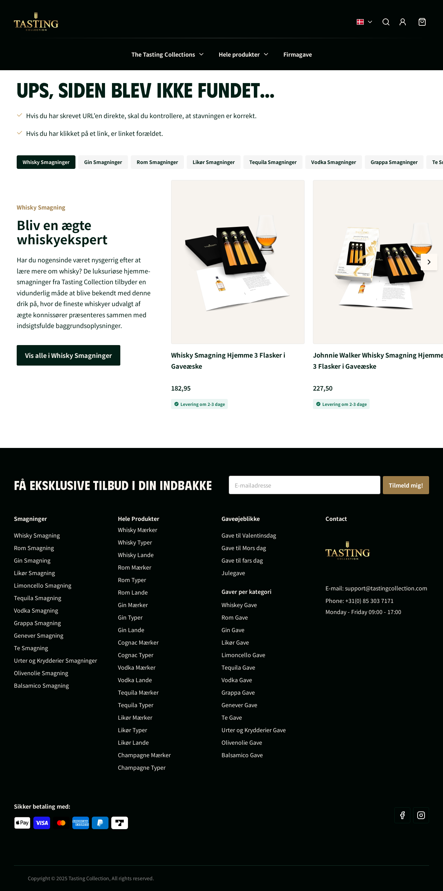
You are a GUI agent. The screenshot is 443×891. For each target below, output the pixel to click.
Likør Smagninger (214, 161)
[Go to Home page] (36, 22)
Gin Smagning (32, 560)
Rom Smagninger (157, 161)
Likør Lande (133, 742)
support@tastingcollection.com (386, 588)
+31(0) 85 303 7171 (369, 600)
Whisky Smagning (37, 535)
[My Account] (402, 22)
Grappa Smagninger (394, 161)
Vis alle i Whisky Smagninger (68, 355)
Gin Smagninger (103, 161)
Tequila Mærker (138, 692)
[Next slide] (429, 262)
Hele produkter (239, 54)
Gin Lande (131, 630)
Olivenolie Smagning (41, 673)
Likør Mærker (135, 717)
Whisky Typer (135, 542)
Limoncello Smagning (42, 585)
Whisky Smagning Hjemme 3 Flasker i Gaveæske (228, 360)
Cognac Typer (135, 655)
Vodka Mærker (136, 667)
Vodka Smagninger (333, 161)
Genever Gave (239, 705)
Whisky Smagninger (46, 161)
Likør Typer (132, 730)
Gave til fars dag (242, 560)
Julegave (233, 573)
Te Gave (232, 717)
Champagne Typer (142, 767)
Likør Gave (235, 642)
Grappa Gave (238, 692)
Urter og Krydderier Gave (254, 730)
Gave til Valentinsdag (249, 535)
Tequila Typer (135, 705)
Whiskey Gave (239, 604)
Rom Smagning (34, 547)
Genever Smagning (38, 635)
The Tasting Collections (163, 54)
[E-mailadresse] (304, 485)
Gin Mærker (133, 604)
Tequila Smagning (37, 598)
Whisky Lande (136, 554)
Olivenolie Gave (242, 742)
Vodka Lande (135, 680)
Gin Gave (233, 630)
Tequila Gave (238, 667)
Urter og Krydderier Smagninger (55, 660)
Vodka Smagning (36, 610)
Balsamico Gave (242, 755)
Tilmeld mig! (406, 485)
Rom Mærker (134, 567)
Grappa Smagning (37, 623)
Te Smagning (31, 648)
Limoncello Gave (243, 655)
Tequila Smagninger (273, 161)
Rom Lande (133, 592)
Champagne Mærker (144, 755)
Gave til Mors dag (244, 547)
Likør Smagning (34, 573)
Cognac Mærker (138, 642)
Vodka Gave (237, 680)
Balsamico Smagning (41, 685)
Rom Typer (132, 579)
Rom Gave (235, 617)
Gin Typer (130, 617)
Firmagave (297, 54)
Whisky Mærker (137, 529)
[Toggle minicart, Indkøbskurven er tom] (422, 22)
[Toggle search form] (386, 22)
